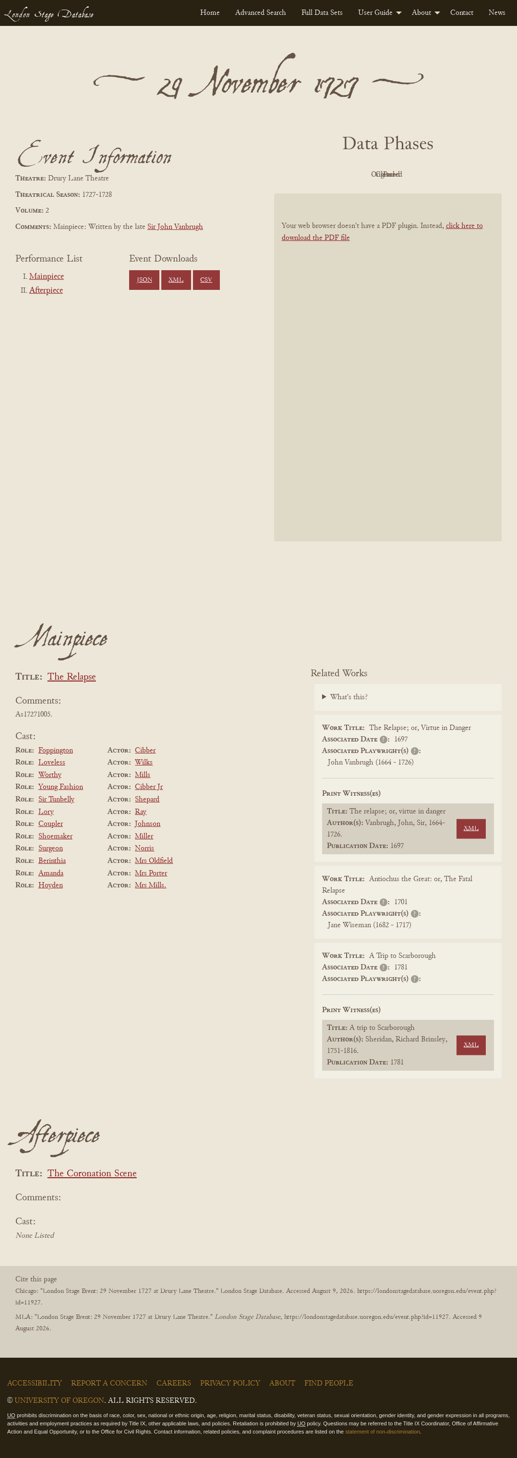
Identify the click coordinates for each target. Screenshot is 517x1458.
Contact (461, 13)
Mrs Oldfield (154, 861)
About (421, 13)
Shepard (147, 799)
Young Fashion (60, 787)
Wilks (144, 762)
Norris (144, 848)
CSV (206, 280)
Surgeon (50, 848)
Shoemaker (55, 836)
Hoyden (50, 885)
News (497, 13)
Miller (144, 836)
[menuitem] (210, 13)
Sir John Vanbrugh (175, 227)
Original (359, 175)
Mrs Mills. (150, 885)
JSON (144, 280)
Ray (140, 812)
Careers (173, 1383)
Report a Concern (109, 1383)
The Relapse (72, 677)
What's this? (349, 697)
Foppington (55, 750)
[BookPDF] (388, 367)
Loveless (51, 762)
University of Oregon (59, 1401)
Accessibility (34, 1383)
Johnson (147, 824)
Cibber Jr (149, 787)
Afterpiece (46, 291)
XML (175, 280)
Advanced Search (260, 13)
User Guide (375, 13)
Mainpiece (46, 277)
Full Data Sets (322, 13)
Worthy (49, 775)
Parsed (464, 175)
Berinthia (52, 861)
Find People (328, 1383)
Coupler (50, 824)
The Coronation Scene (92, 1174)
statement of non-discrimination (382, 1431)
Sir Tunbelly (56, 799)
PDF (306, 175)
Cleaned (411, 175)
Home (210, 13)
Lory (46, 812)
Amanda (50, 873)
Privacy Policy (230, 1383)
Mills (142, 775)
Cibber (145, 750)
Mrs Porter (151, 873)
